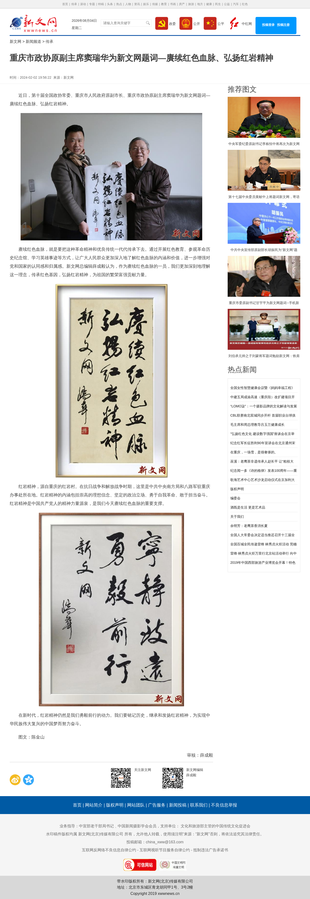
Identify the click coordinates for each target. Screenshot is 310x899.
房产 (182, 4)
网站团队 (136, 805)
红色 (245, 4)
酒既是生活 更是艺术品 (247, 507)
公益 (227, 4)
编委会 (235, 498)
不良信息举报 (224, 805)
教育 (164, 4)
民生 (218, 4)
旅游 (191, 4)
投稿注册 (283, 25)
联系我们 (199, 805)
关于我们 (237, 516)
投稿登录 (268, 25)
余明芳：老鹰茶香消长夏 (249, 526)
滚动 (83, 4)
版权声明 (237, 489)
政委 (165, 24)
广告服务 (156, 805)
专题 (92, 4)
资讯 (137, 4)
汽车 (236, 4)
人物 (128, 4)
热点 (119, 4)
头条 (110, 4)
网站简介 (93, 805)
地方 (200, 4)
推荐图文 (242, 89)
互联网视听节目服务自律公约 (165, 850)
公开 (189, 24)
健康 (209, 4)
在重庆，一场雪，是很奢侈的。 (254, 452)
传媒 (155, 4)
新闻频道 (33, 41)
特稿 (101, 4)
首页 (65, 4)
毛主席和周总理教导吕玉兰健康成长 (257, 425)
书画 (173, 4)
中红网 (240, 24)
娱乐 (146, 4)
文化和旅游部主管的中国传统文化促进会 (215, 826)
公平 (214, 24)
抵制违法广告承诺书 (210, 850)
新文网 (15, 41)
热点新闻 (242, 369)
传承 (74, 4)
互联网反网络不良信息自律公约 (109, 850)
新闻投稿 (177, 805)
